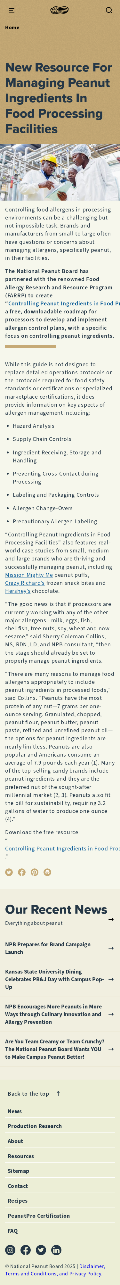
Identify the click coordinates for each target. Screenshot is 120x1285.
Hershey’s (17, 591)
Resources (21, 1156)
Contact (18, 1186)
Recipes (18, 1201)
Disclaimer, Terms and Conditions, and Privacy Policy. (55, 1270)
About (15, 1141)
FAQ (13, 1231)
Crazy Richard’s (25, 583)
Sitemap (18, 1171)
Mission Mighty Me (29, 575)
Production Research (35, 1126)
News (15, 1111)
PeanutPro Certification (39, 1216)
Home (12, 27)
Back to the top (35, 1094)
